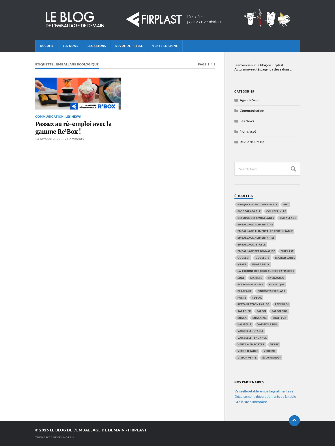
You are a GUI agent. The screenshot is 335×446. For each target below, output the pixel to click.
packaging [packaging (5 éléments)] (276, 277)
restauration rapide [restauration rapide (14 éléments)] (253, 304)
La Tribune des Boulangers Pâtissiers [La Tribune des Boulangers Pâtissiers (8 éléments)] (266, 270)
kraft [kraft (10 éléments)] (242, 264)
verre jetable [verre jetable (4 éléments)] (248, 350)
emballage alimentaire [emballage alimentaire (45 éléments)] (255, 224)
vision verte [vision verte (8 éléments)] (247, 357)
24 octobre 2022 (47, 139)
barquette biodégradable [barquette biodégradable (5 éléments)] (258, 204)
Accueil (47, 46)
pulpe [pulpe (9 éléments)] (242, 297)
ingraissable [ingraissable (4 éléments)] (285, 257)
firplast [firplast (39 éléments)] (287, 251)
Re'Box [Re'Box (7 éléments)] (257, 297)
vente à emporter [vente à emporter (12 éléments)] (251, 344)
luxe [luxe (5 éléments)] (241, 277)
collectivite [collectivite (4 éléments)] (276, 211)
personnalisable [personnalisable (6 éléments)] (250, 284)
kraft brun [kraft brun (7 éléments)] (260, 264)
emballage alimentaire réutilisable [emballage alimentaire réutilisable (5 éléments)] (265, 231)
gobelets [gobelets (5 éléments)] (262, 257)
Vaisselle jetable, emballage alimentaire (263, 391)
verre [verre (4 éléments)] (274, 344)
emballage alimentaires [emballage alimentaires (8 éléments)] (256, 237)
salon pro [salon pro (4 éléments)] (279, 311)
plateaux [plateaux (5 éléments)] (245, 291)
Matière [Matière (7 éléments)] (256, 277)
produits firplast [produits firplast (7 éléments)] (271, 291)
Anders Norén (62, 437)
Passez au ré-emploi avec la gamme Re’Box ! (73, 128)
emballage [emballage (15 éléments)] (288, 217)
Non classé (248, 131)
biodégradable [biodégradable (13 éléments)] (249, 211)
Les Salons (97, 46)
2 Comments (74, 139)
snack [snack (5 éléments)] (242, 317)
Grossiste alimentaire (250, 402)
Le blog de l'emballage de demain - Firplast (98, 430)
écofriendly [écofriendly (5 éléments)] (271, 357)
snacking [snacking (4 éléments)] (260, 317)
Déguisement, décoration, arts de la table (265, 396)
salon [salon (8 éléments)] (261, 311)
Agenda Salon (250, 100)
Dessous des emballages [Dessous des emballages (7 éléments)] (256, 217)
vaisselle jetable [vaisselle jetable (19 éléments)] (251, 330)
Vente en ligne (165, 46)
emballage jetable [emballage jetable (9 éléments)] (252, 244)
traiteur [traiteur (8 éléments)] (279, 317)
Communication (49, 116)
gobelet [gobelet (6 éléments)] (244, 257)
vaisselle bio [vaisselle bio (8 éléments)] (267, 324)
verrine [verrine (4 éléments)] (269, 350)
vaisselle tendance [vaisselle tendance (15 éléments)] (252, 337)
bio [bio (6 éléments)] (285, 204)
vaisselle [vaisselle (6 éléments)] (245, 324)
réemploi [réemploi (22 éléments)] (282, 304)
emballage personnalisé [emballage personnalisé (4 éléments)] (256, 251)
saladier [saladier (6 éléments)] (244, 311)
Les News (70, 46)
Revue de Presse (129, 46)
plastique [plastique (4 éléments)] (276, 284)
